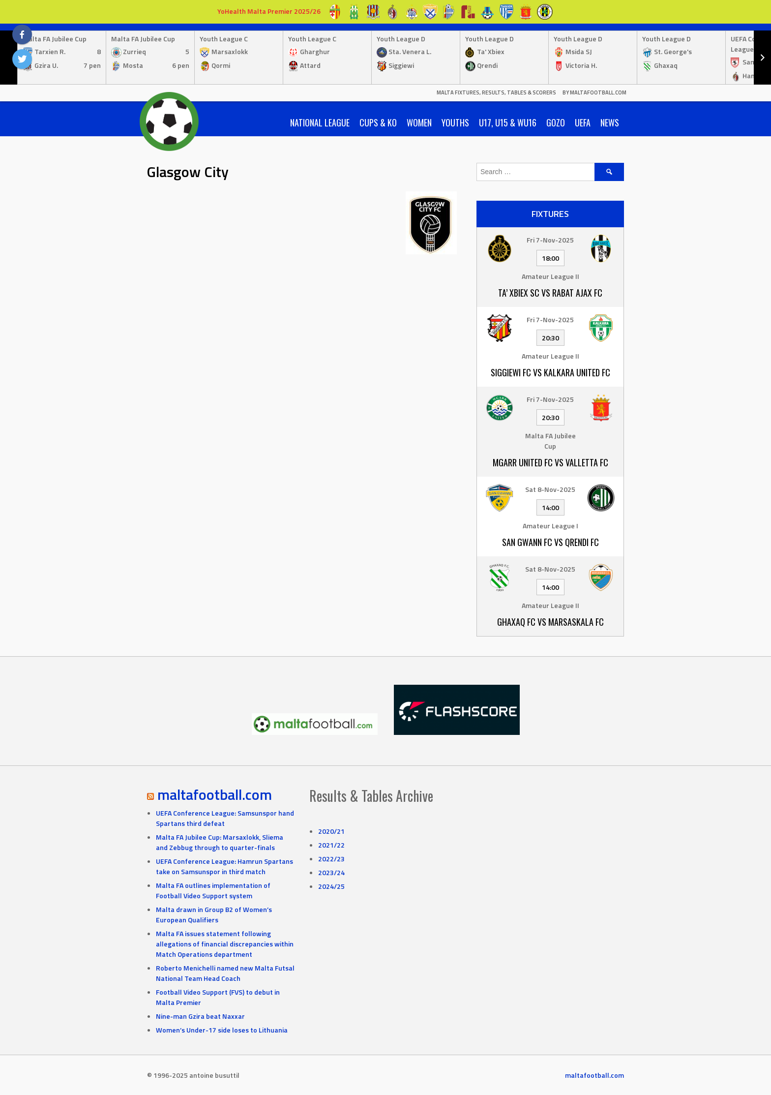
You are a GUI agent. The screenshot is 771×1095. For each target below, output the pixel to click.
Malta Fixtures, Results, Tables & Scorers (496, 92)
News (609, 122)
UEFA (583, 122)
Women (419, 122)
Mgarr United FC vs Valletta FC (550, 462)
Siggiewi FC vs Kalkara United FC (550, 372)
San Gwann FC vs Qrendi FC (550, 542)
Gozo (555, 122)
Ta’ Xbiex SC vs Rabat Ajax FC (550, 292)
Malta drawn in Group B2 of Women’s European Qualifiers (214, 914)
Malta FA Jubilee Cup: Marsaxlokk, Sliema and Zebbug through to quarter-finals (219, 842)
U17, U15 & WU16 (507, 122)
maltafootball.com (214, 794)
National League (320, 122)
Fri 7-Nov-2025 (550, 240)
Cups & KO (378, 122)
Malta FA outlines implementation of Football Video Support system (213, 890)
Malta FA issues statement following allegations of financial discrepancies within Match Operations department (225, 943)
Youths (455, 122)
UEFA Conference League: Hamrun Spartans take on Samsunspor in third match (224, 866)
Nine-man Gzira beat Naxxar (200, 1016)
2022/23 (331, 858)
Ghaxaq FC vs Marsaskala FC (550, 621)
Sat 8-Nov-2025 (550, 489)
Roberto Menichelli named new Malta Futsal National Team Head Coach (225, 973)
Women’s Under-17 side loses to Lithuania (222, 1030)
